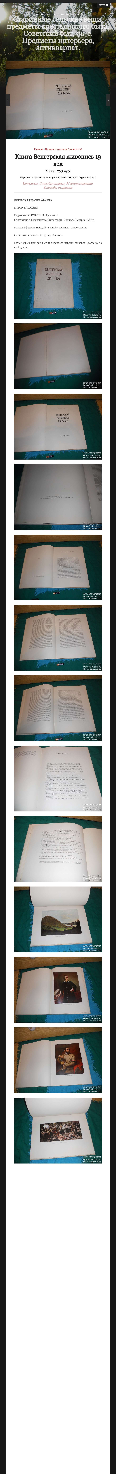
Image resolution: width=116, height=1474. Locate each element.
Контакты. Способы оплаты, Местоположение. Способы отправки (58, 185)
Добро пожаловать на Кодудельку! (58, 14)
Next (108, 100)
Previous (8, 100)
